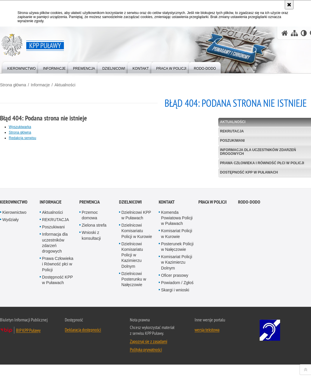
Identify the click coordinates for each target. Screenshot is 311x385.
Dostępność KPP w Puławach (57, 361)
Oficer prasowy (174, 356)
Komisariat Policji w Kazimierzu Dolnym (176, 343)
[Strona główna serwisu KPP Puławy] (285, 33)
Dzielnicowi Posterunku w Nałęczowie (133, 360)
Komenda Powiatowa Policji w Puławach (177, 299)
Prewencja (89, 283)
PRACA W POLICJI (212, 283)
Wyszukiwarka (20, 127)
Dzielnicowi (130, 283)
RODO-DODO (249, 283)
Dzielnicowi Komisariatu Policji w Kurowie (136, 312)
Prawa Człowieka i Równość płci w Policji (57, 345)
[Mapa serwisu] (294, 33)
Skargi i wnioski (175, 371)
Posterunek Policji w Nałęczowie (177, 327)
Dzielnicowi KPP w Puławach (136, 296)
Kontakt (167, 283)
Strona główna (13, 85)
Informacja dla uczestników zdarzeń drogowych (55, 324)
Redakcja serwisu (22, 138)
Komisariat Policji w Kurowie (176, 314)
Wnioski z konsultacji (91, 316)
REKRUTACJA (55, 300)
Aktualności (65, 85)
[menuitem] (21, 67)
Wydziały (10, 300)
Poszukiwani (53, 308)
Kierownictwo (13, 283)
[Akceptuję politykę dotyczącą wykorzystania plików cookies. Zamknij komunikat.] (289, 4)
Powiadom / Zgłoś (177, 363)
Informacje (40, 85)
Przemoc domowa (90, 296)
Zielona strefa (94, 306)
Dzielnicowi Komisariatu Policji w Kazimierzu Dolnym (132, 335)
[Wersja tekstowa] (304, 33)
